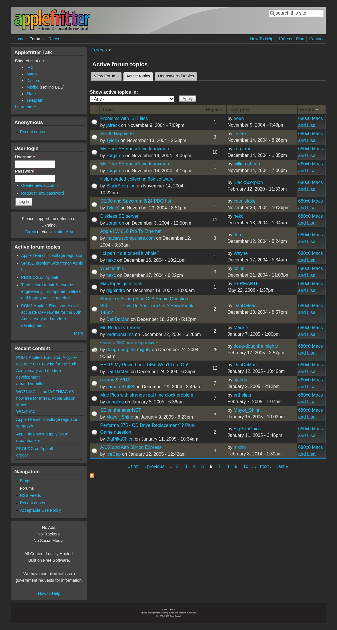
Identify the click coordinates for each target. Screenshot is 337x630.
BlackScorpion (120, 185)
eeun (239, 118)
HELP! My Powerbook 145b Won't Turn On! (144, 364)
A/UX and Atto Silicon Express (130, 447)
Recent (55, 39)
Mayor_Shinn (119, 417)
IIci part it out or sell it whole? (129, 253)
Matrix (31, 74)
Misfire (32, 87)
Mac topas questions (121, 283)
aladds (240, 379)
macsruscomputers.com (130, 238)
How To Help (261, 39)
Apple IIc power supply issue (42, 434)
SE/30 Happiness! (118, 133)
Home (18, 39)
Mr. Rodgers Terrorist (121, 327)
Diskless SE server (119, 216)
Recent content (34, 131)
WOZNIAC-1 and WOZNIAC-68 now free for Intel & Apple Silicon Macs (45, 398)
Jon (237, 234)
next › (266, 466)
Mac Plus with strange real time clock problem (146, 395)
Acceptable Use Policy (40, 510)
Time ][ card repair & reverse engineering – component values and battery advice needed (51, 291)
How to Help (49, 593)
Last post (239, 109)
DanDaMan (117, 319)
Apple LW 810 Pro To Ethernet (130, 231)
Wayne (241, 253)
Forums (36, 39)
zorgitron (115, 155)
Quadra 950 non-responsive (128, 342)
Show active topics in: (114, 92)
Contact (316, 39)
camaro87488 (120, 386)
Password (26, 171)
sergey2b (24, 426)
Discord (33, 80)
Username (26, 157)
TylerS (112, 140)
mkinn (240, 447)
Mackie (241, 327)
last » (282, 466)
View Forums (106, 76)
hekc (238, 216)
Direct (30, 231)
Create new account (39, 185)
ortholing (115, 401)
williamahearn (248, 163)
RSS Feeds (30, 495)
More (78, 333)
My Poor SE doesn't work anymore (135, 148)
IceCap (113, 454)
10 (245, 466)
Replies (214, 109)
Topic (108, 109)
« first (132, 466)
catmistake (244, 201)
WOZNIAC (25, 411)
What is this (112, 268)
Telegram (34, 100)
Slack (31, 93)
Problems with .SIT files (124, 118)
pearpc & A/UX (115, 379)
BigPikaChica (119, 439)
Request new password (42, 193)
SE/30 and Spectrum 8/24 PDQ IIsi (135, 201)
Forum (310, 109)
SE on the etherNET (120, 410)
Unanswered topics (176, 76)
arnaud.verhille (29, 383)
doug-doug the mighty (128, 349)
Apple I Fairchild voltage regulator (51, 255)
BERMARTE (246, 283)
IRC (29, 67)
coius (239, 268)
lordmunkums (120, 334)
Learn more (25, 107)
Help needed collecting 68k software (137, 179)
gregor (22, 455)
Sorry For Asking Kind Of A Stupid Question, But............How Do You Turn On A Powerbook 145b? (146, 305)
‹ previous (154, 466)
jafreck (113, 125)
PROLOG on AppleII (39, 277)
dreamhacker (28, 440)
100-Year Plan (291, 39)
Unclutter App (60, 231)
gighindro (115, 290)
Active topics (139, 75)
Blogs (25, 481)
